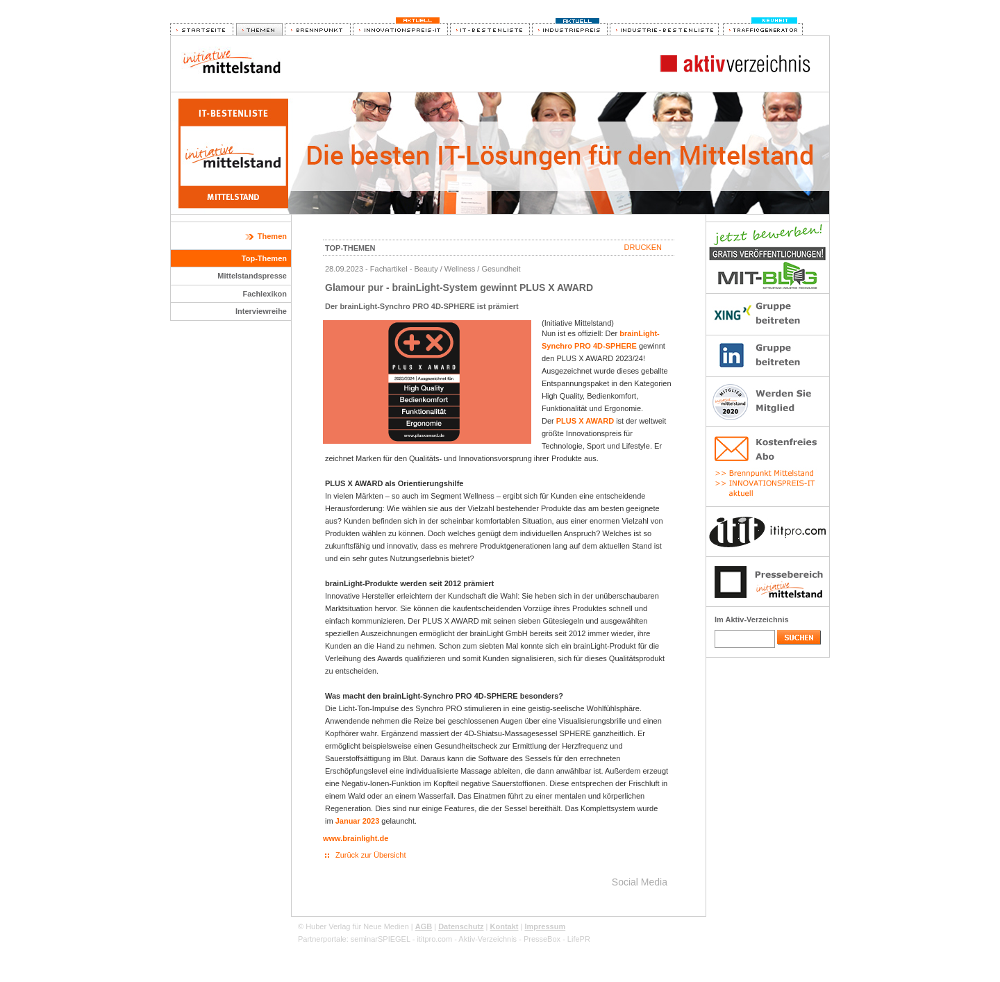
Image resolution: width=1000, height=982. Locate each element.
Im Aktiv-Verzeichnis (752, 619)
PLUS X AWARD (585, 421)
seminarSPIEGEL (380, 939)
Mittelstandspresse (252, 276)
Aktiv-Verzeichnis (487, 939)
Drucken (643, 247)
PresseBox (542, 939)
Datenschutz (460, 926)
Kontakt (504, 926)
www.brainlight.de (355, 838)
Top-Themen (264, 258)
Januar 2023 (357, 821)
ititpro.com (434, 939)
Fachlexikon (264, 294)
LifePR (578, 939)
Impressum (544, 926)
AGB (423, 926)
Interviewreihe (261, 311)
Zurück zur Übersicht (370, 855)
